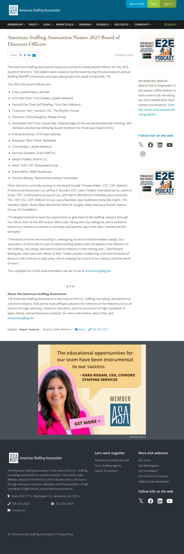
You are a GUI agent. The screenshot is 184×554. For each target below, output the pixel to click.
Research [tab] (104, 24)
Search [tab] (170, 24)
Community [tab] (143, 24)
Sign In (168, 4)
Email (80, 329)
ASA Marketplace (148, 465)
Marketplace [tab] (66, 24)
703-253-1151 (98, 329)
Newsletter (153, 481)
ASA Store (144, 460)
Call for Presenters (106, 471)
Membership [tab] (17, 24)
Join (153, 4)
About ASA (137, 4)
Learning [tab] (86, 24)
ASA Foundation (148, 471)
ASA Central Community (153, 476)
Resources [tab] (122, 24)
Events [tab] (34, 24)
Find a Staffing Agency (108, 465)
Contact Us (18, 510)
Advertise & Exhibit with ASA (112, 460)
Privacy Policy (65, 534)
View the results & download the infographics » (156, 109)
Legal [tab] (48, 24)
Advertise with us (137, 436)
